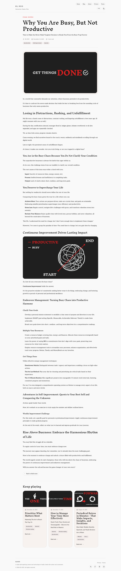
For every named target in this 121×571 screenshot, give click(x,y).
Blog (84, 4)
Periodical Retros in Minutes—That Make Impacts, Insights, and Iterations (86, 518)
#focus (85, 536)
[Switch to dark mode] (104, 8)
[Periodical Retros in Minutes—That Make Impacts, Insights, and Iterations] (86, 499)
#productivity (27, 43)
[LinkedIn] (104, 566)
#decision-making (30, 529)
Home (78, 4)
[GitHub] (95, 566)
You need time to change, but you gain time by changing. (77, 225)
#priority (46, 43)
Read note (28, 534)
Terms (102, 4)
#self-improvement (37, 43)
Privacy (96, 4)
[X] (90, 566)
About (89, 4)
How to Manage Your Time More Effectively (60, 516)
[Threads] (99, 566)
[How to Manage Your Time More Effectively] (60, 499)
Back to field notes (30, 474)
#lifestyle (80, 536)
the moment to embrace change (39, 455)
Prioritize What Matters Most (33, 514)
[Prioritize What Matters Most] (35, 499)
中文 (99, 8)
